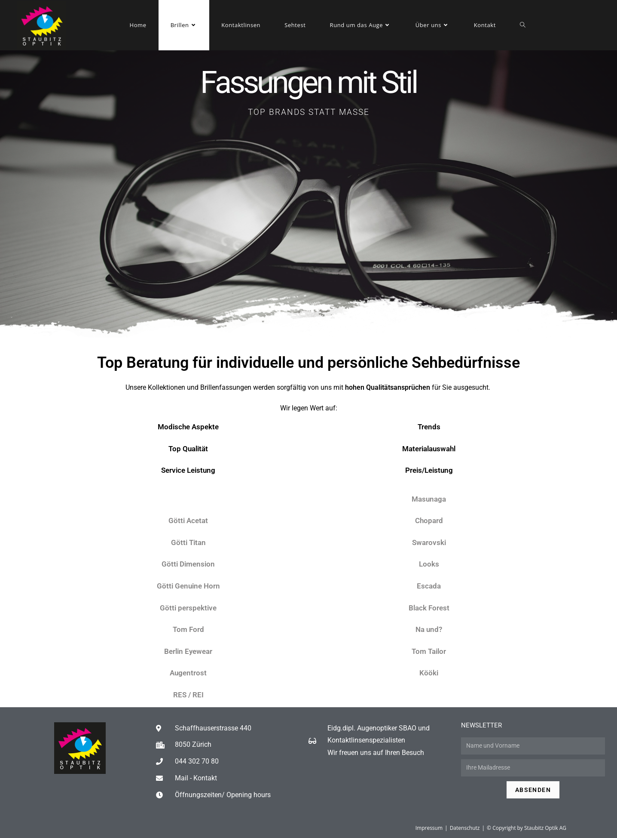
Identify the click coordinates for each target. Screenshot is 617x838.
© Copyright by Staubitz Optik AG (526, 828)
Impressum (429, 828)
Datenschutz (465, 828)
